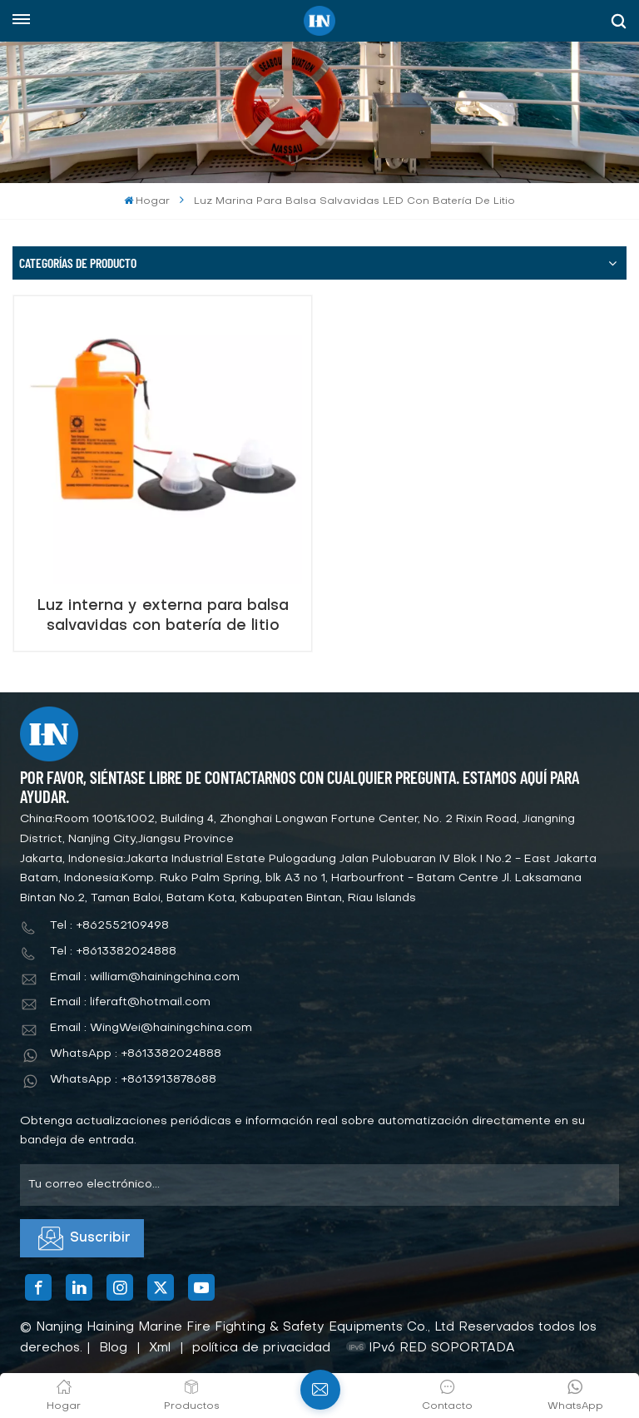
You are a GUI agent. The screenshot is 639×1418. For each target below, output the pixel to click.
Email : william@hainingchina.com (145, 977)
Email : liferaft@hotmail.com (130, 1002)
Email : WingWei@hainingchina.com (151, 1028)
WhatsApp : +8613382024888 (135, 1054)
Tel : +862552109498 (109, 925)
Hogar (147, 201)
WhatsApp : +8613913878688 (133, 1079)
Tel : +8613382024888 (113, 951)
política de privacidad (261, 1348)
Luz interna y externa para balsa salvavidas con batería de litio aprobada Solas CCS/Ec (163, 616)
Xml (160, 1348)
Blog (113, 1348)
